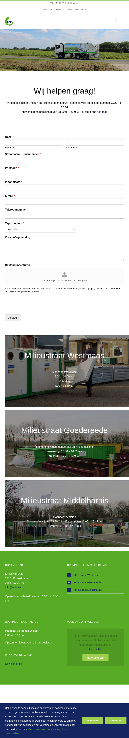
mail (105, 111)
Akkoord (92, 720)
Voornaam (10, 147)
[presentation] (30, 308)
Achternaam (72, 147)
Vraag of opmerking (17, 237)
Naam (9, 136)
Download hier (13, 663)
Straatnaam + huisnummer (23, 154)
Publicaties (95, 649)
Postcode (12, 168)
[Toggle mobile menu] (122, 20)
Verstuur (13, 317)
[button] (95, 575)
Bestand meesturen (17, 265)
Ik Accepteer (95, 657)
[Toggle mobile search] (115, 20)
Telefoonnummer (16, 209)
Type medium (14, 223)
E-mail (10, 195)
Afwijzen (116, 720)
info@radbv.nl (73, 3)
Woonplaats (13, 182)
